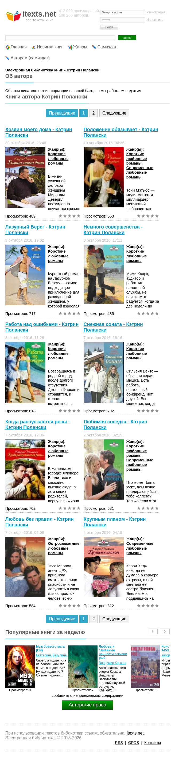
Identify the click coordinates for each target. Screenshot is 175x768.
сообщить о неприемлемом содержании (87, 695)
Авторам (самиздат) (30, 58)
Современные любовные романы (139, 172)
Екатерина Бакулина (51, 655)
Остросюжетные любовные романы (64, 548)
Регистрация (155, 12)
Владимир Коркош (112, 663)
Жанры (80, 47)
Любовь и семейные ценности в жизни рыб (113, 652)
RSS (119, 742)
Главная (19, 47)
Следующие (114, 113)
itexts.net (135, 733)
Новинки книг (50, 47)
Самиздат (107, 47)
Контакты (152, 742)
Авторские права (87, 705)
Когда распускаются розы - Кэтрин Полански (37, 424)
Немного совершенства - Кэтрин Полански (113, 229)
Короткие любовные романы (58, 158)
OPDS (133, 742)
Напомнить (154, 20)
